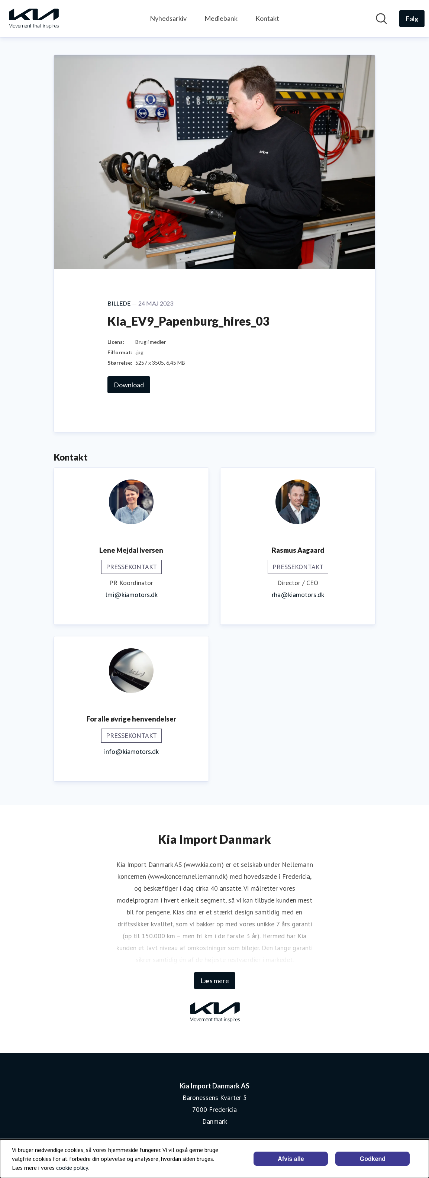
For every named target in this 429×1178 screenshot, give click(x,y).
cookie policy (72, 1167)
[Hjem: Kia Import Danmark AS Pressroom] (33, 18)
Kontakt (267, 18)
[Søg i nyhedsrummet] (381, 19)
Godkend (373, 1159)
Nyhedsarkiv (168, 18)
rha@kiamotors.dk (298, 594)
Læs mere (214, 981)
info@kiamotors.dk (131, 751)
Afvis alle (291, 1159)
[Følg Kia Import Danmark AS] (412, 18)
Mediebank (221, 18)
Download (129, 385)
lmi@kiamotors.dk (131, 594)
